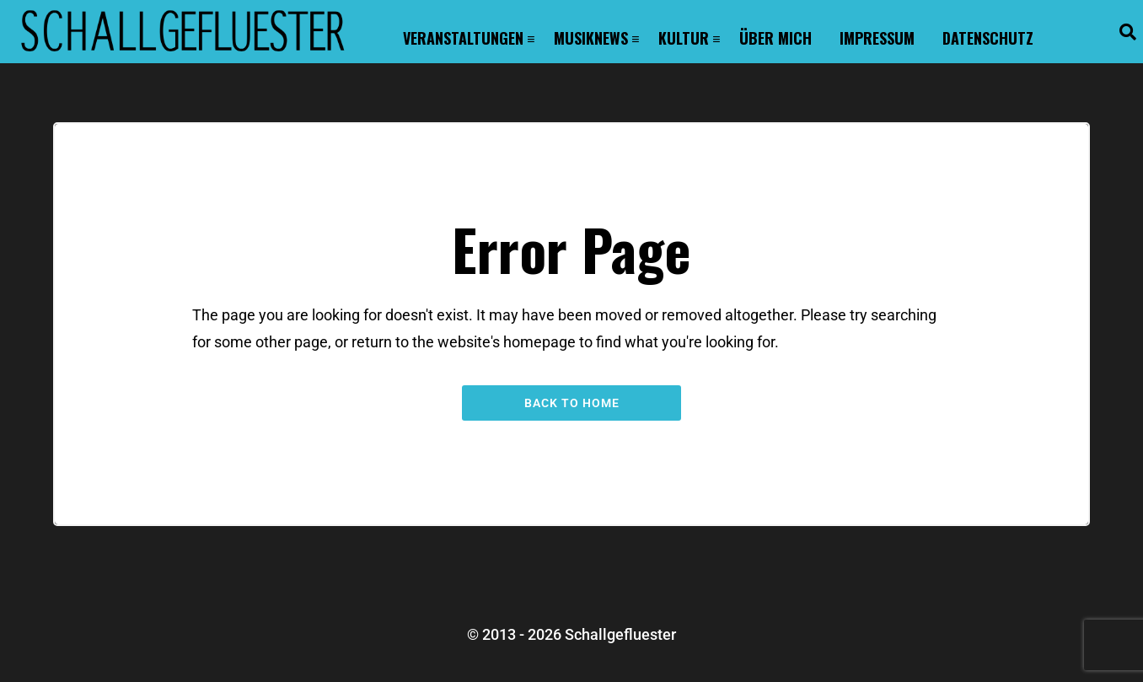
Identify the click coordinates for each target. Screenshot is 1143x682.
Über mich (775, 38)
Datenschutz (987, 38)
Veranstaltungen (463, 38)
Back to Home (572, 403)
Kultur (683, 38)
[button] (1128, 32)
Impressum (877, 38)
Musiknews (591, 38)
